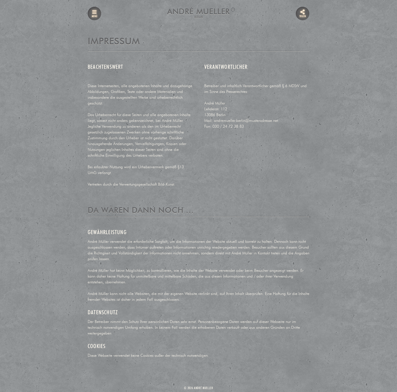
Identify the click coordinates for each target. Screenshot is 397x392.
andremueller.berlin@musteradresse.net (246, 121)
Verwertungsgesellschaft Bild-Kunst (146, 184)
